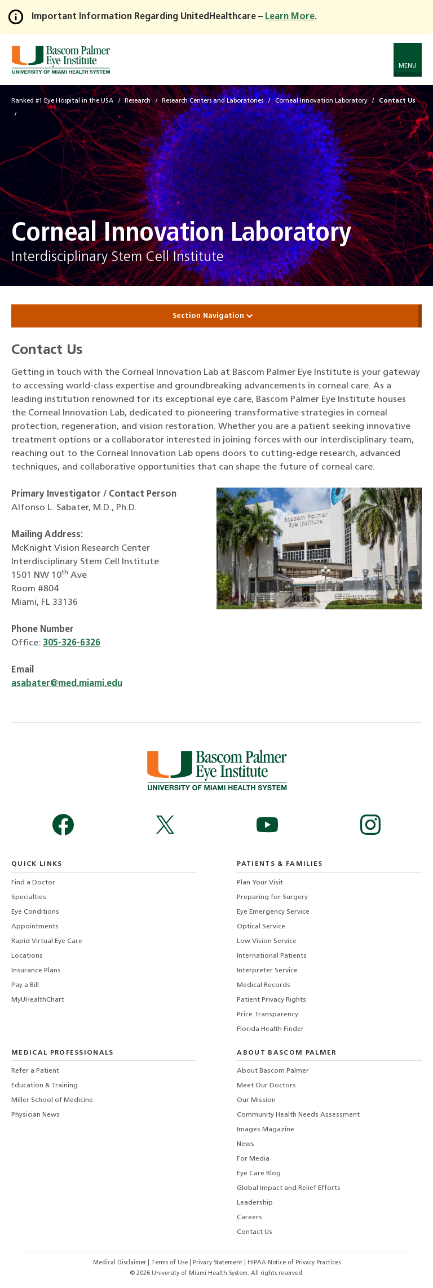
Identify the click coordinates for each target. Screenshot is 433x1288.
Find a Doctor (33, 882)
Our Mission (256, 1100)
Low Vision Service (267, 941)
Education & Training (44, 1085)
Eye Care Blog (259, 1173)
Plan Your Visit (260, 882)
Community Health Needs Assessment (298, 1115)
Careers (249, 1217)
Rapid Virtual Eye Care (46, 941)
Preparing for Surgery (272, 897)
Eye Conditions (35, 912)
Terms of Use (170, 1263)
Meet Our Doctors (266, 1085)
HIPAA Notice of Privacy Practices (294, 1263)
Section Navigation (216, 316)
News (245, 1144)
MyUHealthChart (37, 1000)
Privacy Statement (218, 1263)
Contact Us (254, 1232)
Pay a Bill (25, 985)
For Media (253, 1159)
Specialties (28, 897)
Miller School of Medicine (52, 1100)
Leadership (255, 1203)
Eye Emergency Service (273, 912)
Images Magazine (265, 1129)
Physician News (35, 1115)
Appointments (35, 926)
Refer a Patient (35, 1071)
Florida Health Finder (270, 1029)
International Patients (272, 956)
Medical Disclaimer (120, 1263)
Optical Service (261, 926)
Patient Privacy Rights (271, 1000)
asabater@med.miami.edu (66, 683)
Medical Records (263, 985)
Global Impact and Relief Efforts (289, 1188)
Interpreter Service (267, 970)
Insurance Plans (36, 970)
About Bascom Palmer (273, 1071)
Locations (27, 956)
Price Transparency (267, 1014)
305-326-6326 (71, 643)
